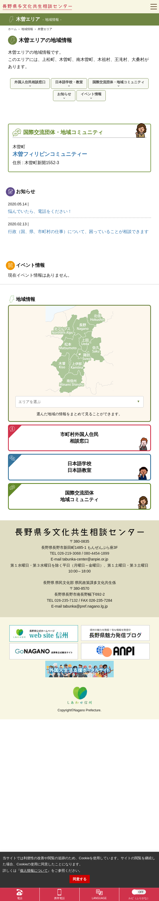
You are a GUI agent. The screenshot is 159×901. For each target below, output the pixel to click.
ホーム (12, 29)
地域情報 (27, 29)
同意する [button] (80, 879)
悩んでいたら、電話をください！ (79, 207)
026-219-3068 (69, 553)
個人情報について (34, 871)
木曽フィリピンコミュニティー (50, 154)
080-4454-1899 (96, 553)
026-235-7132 (66, 600)
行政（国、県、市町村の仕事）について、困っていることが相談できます (79, 227)
